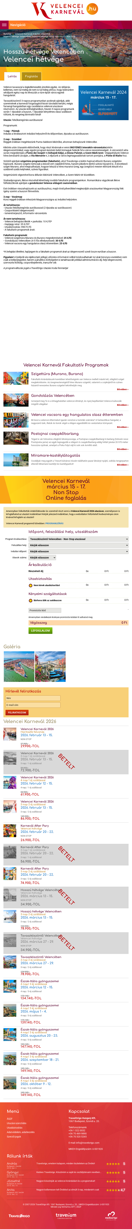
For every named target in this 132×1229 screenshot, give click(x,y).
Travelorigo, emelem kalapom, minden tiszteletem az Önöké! (65, 1163)
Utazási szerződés (16, 1123)
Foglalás (31, 76)
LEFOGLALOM (40, 630)
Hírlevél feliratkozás (23, 691)
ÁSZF (10, 1118)
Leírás (12, 76)
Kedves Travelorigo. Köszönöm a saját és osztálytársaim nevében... (68, 1172)
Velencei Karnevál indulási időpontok (32, 34)
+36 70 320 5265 (78, 1136)
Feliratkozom (17, 712)
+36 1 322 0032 (77, 1130)
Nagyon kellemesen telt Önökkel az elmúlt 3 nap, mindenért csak (67, 1189)
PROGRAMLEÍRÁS (54, 523)
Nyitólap (7, 34)
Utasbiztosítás (14, 1127)
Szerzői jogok (14, 1136)
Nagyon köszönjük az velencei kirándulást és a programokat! (65, 1181)
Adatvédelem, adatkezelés (21, 1132)
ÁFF (73, 1207)
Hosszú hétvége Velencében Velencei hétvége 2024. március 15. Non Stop (39, 36)
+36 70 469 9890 (78, 1133)
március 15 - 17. (104, 97)
